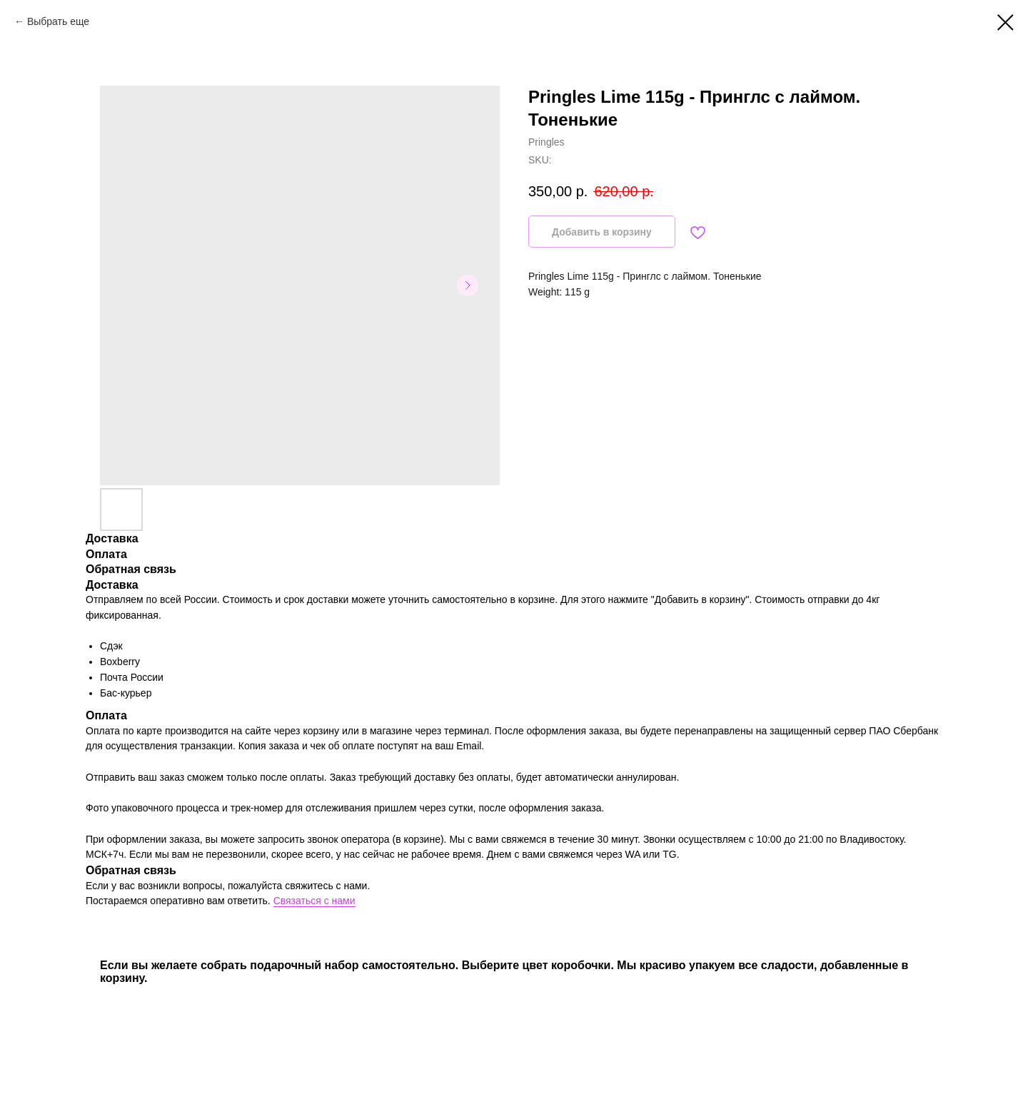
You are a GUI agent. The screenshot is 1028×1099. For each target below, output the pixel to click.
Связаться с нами (314, 900)
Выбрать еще (58, 21)
